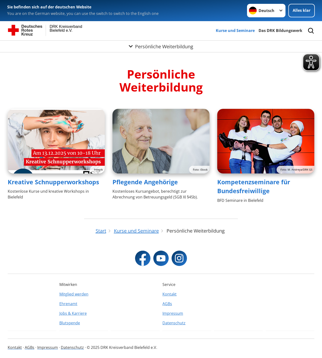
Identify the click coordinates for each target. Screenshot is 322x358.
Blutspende (69, 323)
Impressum (172, 313)
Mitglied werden (73, 294)
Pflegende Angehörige (145, 182)
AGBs (167, 303)
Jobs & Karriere (73, 313)
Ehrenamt (68, 303)
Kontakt (169, 294)
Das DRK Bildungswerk (280, 30)
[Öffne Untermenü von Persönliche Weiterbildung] (161, 46)
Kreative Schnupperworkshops (53, 182)
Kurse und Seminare (235, 30)
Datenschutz (174, 323)
